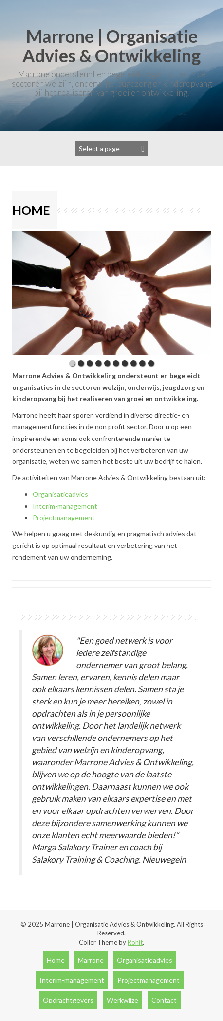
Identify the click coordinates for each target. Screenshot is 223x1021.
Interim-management (65, 506)
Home (56, 960)
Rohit (135, 942)
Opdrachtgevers (68, 1000)
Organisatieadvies (60, 494)
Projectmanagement (64, 517)
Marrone (91, 960)
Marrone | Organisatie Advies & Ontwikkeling (111, 45)
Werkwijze (122, 1000)
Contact (164, 1000)
